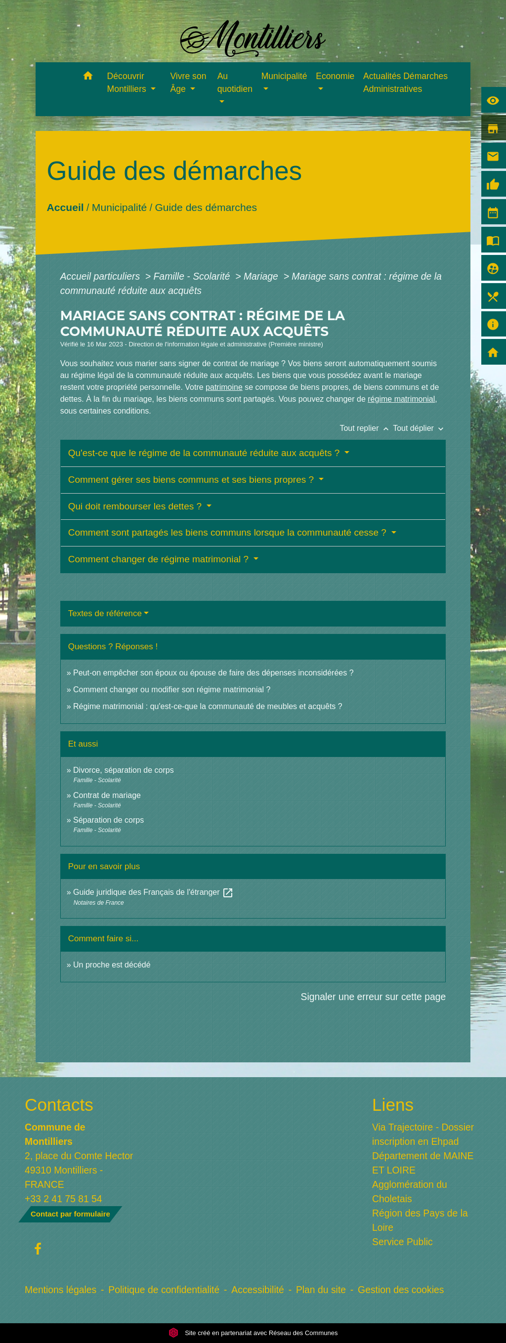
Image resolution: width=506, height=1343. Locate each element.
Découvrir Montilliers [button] (128, 82)
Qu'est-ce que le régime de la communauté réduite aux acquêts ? (205, 453)
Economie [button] (335, 76)
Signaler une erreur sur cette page (373, 996)
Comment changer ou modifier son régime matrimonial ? (171, 689)
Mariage (262, 276)
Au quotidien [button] (235, 82)
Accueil (65, 207)
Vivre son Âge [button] (188, 82)
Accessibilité (257, 1289)
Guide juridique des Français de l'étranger (153, 892)
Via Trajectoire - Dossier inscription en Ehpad (423, 1134)
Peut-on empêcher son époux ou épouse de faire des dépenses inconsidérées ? (213, 673)
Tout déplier (419, 428)
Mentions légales (60, 1289)
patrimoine (224, 387)
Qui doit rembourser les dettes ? (136, 506)
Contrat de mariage (107, 795)
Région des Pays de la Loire (420, 1220)
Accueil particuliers (101, 276)
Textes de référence (105, 613)
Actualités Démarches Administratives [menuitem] (405, 82)
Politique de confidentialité (163, 1289)
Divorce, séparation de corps (123, 770)
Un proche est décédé (112, 965)
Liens (393, 1104)
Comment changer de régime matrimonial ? (160, 559)
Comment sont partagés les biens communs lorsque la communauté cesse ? (228, 532)
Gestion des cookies (401, 1289)
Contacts (59, 1104)
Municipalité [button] (284, 76)
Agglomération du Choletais (409, 1191)
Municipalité (119, 207)
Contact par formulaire (70, 1214)
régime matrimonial (401, 399)
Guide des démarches (206, 207)
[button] (88, 77)
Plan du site (321, 1289)
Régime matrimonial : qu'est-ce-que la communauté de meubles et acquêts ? (207, 706)
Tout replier (366, 428)
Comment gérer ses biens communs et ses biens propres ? (192, 479)
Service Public (402, 1241)
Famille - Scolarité (193, 276)
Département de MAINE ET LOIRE (423, 1162)
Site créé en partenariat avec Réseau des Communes (253, 1333)
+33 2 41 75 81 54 (63, 1198)
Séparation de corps (108, 820)
